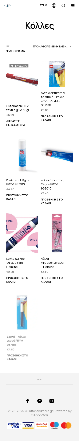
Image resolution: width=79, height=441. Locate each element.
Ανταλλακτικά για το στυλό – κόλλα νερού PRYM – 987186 (53, 99)
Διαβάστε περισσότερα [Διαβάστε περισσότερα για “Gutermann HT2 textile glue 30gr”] (15, 122)
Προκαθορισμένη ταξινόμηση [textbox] (53, 46)
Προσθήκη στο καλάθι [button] (52, 117)
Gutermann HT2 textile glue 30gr (17, 108)
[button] (43, 5)
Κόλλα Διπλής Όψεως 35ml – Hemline (16, 263)
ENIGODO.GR (39, 415)
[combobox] (53, 46)
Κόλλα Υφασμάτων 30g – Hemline (52, 262)
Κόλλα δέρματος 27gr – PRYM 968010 (52, 184)
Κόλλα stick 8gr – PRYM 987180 (17, 182)
